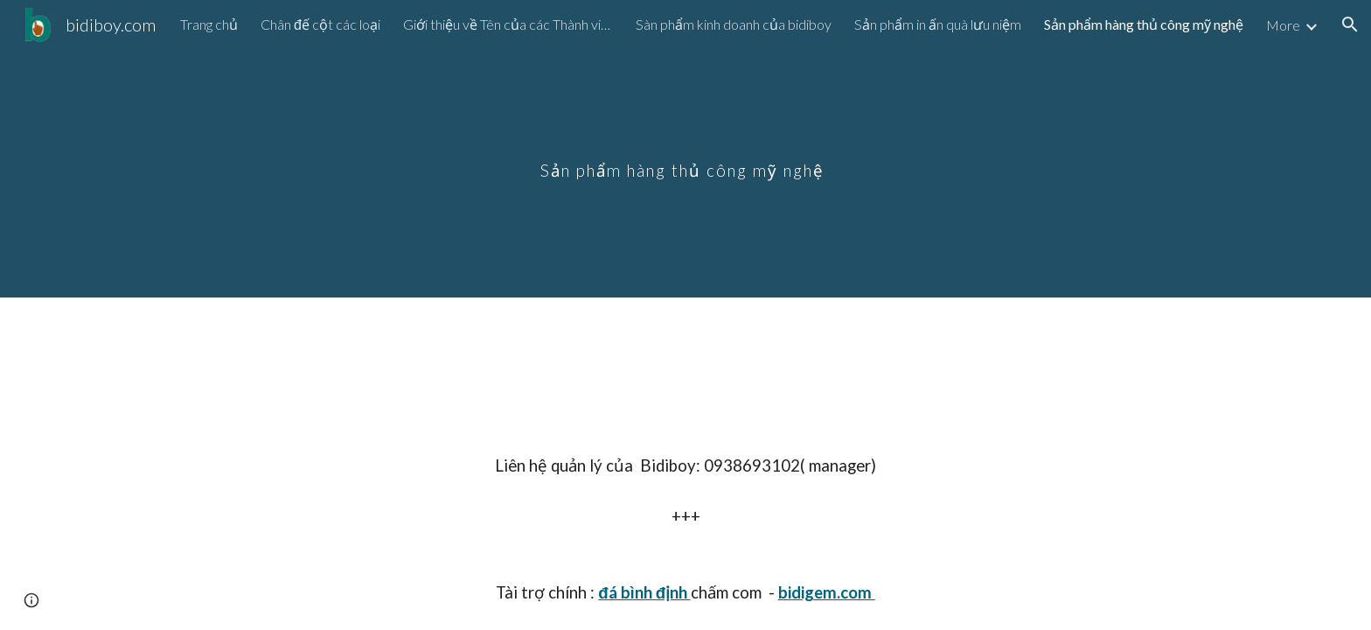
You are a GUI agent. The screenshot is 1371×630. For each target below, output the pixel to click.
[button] (1350, 25)
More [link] (1283, 25)
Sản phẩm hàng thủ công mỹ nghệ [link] (1143, 24)
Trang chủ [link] (209, 24)
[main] (685, 148)
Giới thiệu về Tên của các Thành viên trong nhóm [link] (508, 24)
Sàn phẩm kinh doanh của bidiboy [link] (734, 24)
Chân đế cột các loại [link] (320, 24)
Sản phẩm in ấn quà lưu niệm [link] (937, 24)
